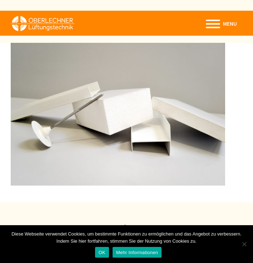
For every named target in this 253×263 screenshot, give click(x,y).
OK (102, 252)
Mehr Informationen (137, 252)
